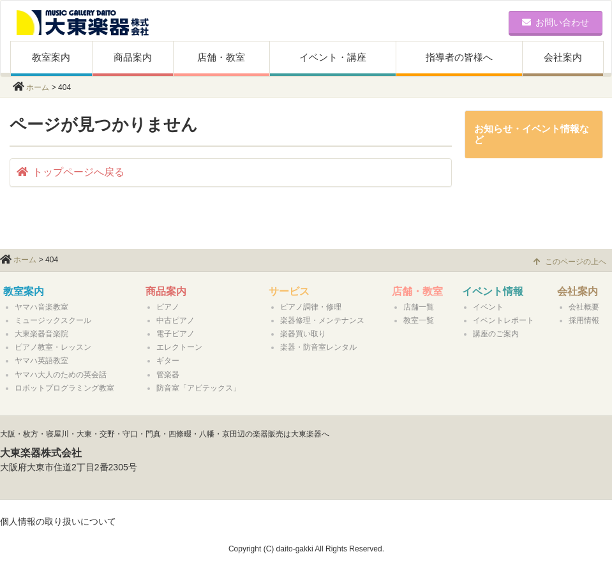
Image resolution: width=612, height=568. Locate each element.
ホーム (37, 87)
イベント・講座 (332, 57)
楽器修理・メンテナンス (322, 320)
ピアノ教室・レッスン (53, 347)
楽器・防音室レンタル (318, 347)
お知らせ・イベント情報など (531, 134)
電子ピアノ (175, 333)
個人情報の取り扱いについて (58, 521)
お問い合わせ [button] (555, 22)
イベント (488, 307)
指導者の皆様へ (459, 57)
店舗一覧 (418, 307)
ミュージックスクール (53, 320)
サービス (289, 291)
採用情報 (584, 320)
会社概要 (584, 307)
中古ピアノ (175, 320)
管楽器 (167, 374)
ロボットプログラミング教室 (64, 388)
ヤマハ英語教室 (41, 360)
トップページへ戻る (70, 172)
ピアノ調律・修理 (310, 307)
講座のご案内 (496, 333)
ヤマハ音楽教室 (41, 307)
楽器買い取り (303, 333)
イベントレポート (503, 320)
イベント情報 (492, 291)
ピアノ (167, 307)
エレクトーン (179, 347)
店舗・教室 (221, 57)
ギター (167, 360)
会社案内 (563, 57)
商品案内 (133, 57)
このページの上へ (570, 261)
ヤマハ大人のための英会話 (61, 374)
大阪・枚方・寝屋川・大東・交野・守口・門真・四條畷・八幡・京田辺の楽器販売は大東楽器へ (164, 434)
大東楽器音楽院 (41, 333)
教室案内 (51, 57)
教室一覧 (418, 320)
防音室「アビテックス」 (198, 388)
